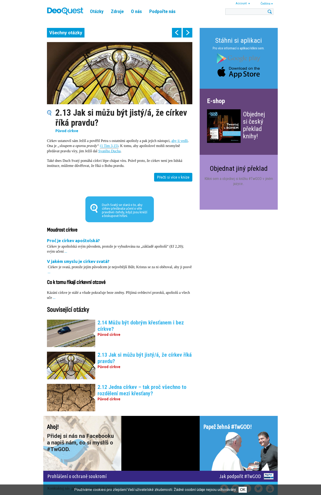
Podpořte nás (162, 11)
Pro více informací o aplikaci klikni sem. (238, 48)
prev (177, 32)
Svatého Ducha (109, 151)
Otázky (96, 11)
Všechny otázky (65, 32)
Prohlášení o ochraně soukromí (77, 476)
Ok (242, 490)
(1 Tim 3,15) (109, 145)
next (187, 32)
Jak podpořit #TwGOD (240, 476)
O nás (136, 11)
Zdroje (117, 11)
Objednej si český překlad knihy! (254, 125)
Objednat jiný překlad (239, 168)
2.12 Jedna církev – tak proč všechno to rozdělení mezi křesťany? (142, 390)
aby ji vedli (179, 141)
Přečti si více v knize (173, 177)
